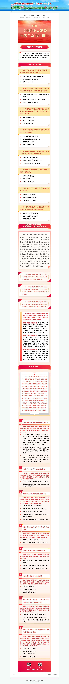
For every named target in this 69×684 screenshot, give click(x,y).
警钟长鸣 (55, 9)
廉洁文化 (48, 9)
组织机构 (21, 9)
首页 (14, 9)
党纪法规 (41, 9)
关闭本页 (55, 674)
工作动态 (34, 9)
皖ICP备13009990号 (31, 681)
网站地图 (42, 680)
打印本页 (50, 674)
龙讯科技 (39, 681)
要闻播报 (28, 9)
